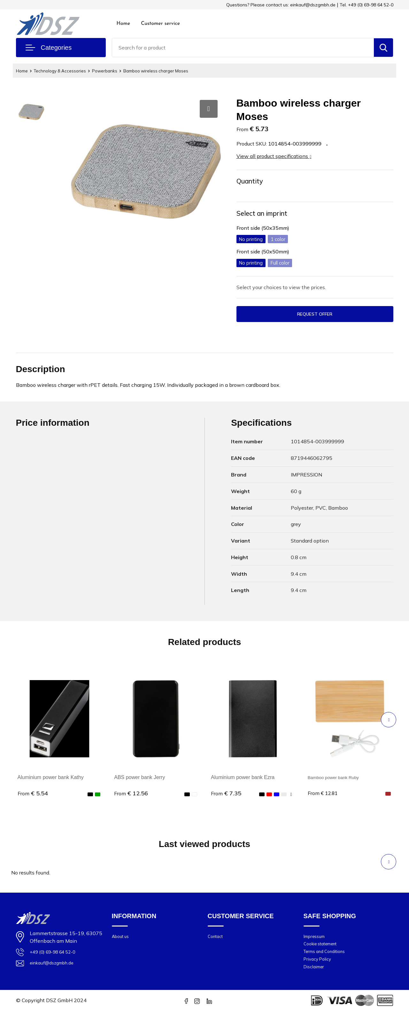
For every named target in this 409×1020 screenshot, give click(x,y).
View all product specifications (274, 156)
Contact (216, 939)
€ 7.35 (226, 795)
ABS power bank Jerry (139, 779)
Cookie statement (323, 948)
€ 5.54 (33, 795)
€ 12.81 (325, 795)
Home (123, 23)
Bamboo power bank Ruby (338, 779)
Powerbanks (114, 71)
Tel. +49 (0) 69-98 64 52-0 (366, 5)
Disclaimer (315, 975)
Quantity (251, 181)
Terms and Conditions (328, 957)
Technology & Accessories (65, 71)
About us (122, 939)
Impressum (316, 939)
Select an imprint (265, 214)
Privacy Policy (319, 966)
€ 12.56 (131, 795)
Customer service (160, 23)
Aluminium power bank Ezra (242, 779)
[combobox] (243, 47)
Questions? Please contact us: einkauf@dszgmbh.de (281, 5)
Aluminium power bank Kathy (51, 779)
